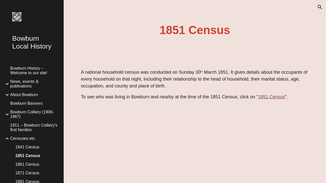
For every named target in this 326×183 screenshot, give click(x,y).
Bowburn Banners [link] (26, 103)
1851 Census (271, 96)
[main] (194, 30)
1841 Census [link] (27, 147)
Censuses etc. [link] (23, 138)
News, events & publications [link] (24, 83)
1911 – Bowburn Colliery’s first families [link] (34, 127)
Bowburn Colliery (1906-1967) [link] (32, 114)
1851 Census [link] (27, 156)
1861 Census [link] (27, 164)
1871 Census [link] (27, 173)
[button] (320, 7)
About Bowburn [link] (24, 95)
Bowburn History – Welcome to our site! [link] (28, 70)
